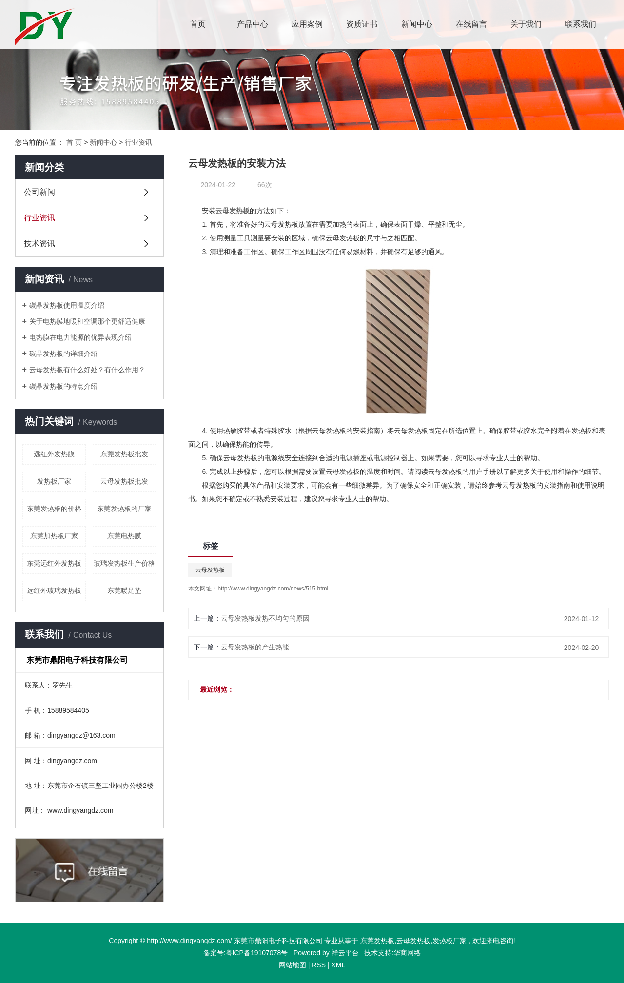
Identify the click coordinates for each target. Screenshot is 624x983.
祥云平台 (345, 953)
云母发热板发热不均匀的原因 (265, 618)
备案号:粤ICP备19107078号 (246, 953)
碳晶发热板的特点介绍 (63, 386)
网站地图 (292, 965)
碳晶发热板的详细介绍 (63, 353)
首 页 (74, 142)
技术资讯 (39, 243)
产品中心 (252, 24)
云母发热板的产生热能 (255, 647)
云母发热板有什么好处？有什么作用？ (87, 370)
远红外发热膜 (54, 454)
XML (338, 965)
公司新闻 (39, 192)
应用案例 (307, 24)
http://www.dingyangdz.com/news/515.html (272, 588)
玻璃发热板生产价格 (124, 563)
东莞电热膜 (124, 536)
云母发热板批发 (124, 481)
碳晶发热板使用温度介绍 (66, 305)
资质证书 (361, 24)
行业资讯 (138, 142)
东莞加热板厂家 (54, 536)
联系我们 (580, 24)
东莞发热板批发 (124, 454)
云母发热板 (210, 570)
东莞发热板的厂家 (124, 508)
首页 (198, 24)
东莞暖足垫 (124, 590)
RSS (319, 965)
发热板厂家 (54, 481)
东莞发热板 (377, 940)
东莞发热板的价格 (54, 508)
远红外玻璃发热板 (54, 590)
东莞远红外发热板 (54, 563)
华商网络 (407, 953)
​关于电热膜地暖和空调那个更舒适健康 (87, 321)
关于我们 (526, 24)
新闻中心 (416, 24)
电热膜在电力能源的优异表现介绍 (80, 337)
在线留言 (471, 24)
